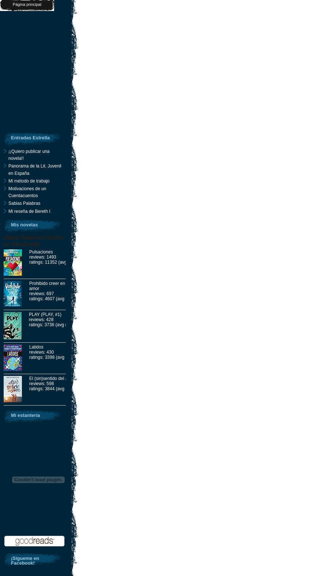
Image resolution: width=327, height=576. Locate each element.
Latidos (36, 347)
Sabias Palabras (24, 203)
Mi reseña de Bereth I (29, 211)
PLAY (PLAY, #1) (45, 314)
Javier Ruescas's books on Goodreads (33, 240)
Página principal (27, 4)
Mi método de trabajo (29, 181)
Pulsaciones (41, 252)
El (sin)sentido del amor (52, 378)
